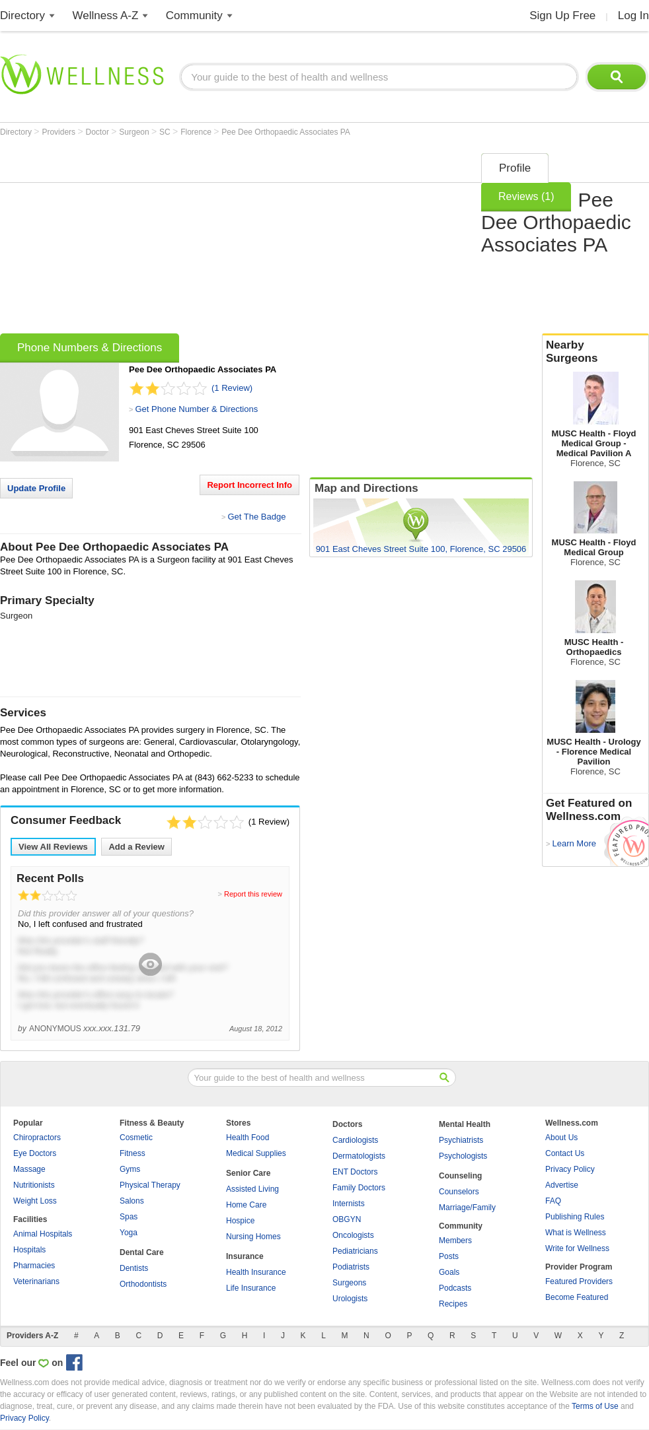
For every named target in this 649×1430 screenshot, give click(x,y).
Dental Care (142, 1252)
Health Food (247, 1137)
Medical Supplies (256, 1153)
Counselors (459, 1191)
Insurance (245, 1256)
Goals (449, 1272)
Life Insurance (251, 1288)
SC (165, 132)
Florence (196, 132)
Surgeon (135, 132)
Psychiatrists (461, 1140)
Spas (128, 1216)
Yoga (128, 1232)
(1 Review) (231, 388)
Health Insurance (256, 1272)
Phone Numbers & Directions (89, 347)
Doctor (99, 132)
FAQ (553, 1201)
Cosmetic (136, 1137)
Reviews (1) (526, 196)
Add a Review (136, 847)
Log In (633, 15)
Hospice (240, 1220)
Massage (29, 1169)
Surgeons (349, 1282)
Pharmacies (34, 1265)
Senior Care (248, 1173)
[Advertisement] (222, 239)
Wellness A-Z (106, 15)
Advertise (561, 1185)
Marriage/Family (467, 1207)
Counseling (460, 1175)
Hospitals (29, 1249)
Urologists (349, 1298)
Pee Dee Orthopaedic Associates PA (285, 132)
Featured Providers (579, 1281)
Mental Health (464, 1124)
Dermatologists (358, 1156)
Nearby (595, 352)
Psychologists (463, 1156)
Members (455, 1240)
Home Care (246, 1204)
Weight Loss (35, 1201)
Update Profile (36, 488)
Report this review (253, 894)
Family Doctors (358, 1187)
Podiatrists (350, 1267)
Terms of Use (595, 1406)
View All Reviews (53, 847)
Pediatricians (355, 1251)
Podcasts (455, 1288)
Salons (132, 1201)
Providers (59, 132)
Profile (515, 168)
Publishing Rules (574, 1216)
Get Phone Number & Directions (196, 409)
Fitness (132, 1153)
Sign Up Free (562, 15)
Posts (449, 1256)
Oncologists (353, 1235)
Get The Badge (256, 517)
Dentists (134, 1268)
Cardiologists (355, 1140)
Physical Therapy (150, 1185)
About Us (561, 1137)
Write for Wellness (577, 1248)
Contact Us (564, 1153)
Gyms (130, 1169)
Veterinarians (36, 1281)
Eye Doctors (34, 1153)
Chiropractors (37, 1137)
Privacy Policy (570, 1169)
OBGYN (346, 1219)
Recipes (453, 1304)
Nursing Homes (253, 1236)
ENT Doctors (354, 1171)
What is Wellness (575, 1232)
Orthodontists (143, 1284)
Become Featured (576, 1297)
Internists (348, 1203)
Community (194, 15)
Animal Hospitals (42, 1234)
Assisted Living (252, 1189)
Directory (22, 15)
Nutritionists (34, 1185)
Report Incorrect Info (249, 485)
